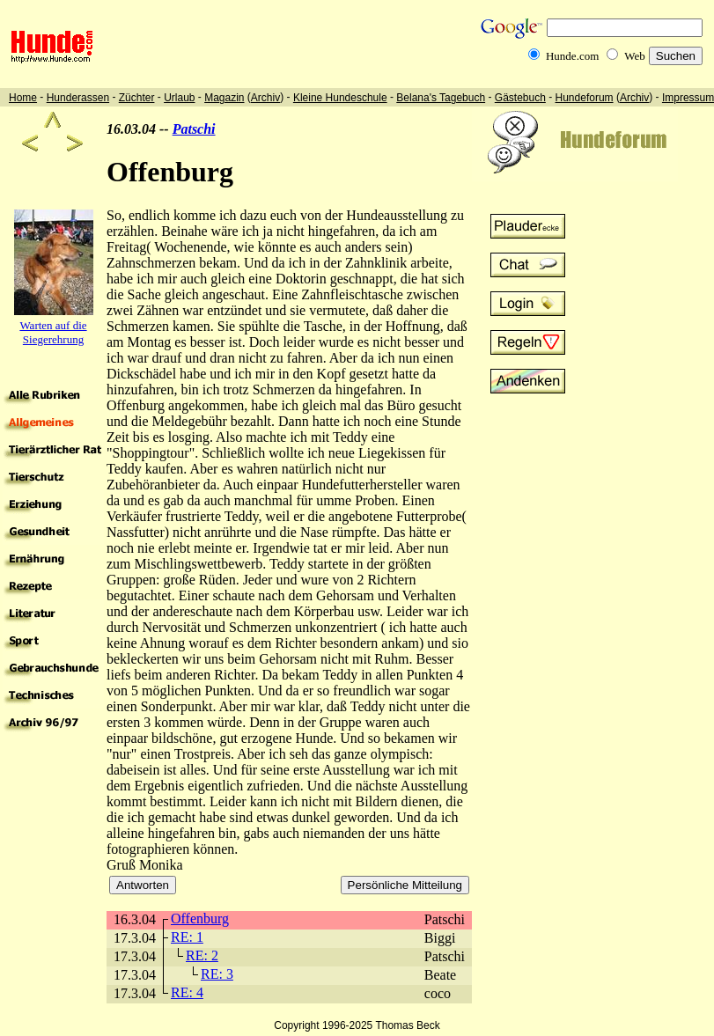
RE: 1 (187, 936)
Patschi (194, 128)
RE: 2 (202, 955)
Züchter (137, 98)
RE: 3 (217, 973)
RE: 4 (187, 992)
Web (634, 55)
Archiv (265, 98)
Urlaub (179, 98)
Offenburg (200, 918)
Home (23, 98)
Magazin (224, 98)
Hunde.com (572, 55)
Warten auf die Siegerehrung (52, 332)
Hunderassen (78, 98)
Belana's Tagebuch (440, 98)
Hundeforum (585, 98)
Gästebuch (520, 98)
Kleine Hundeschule (340, 98)
